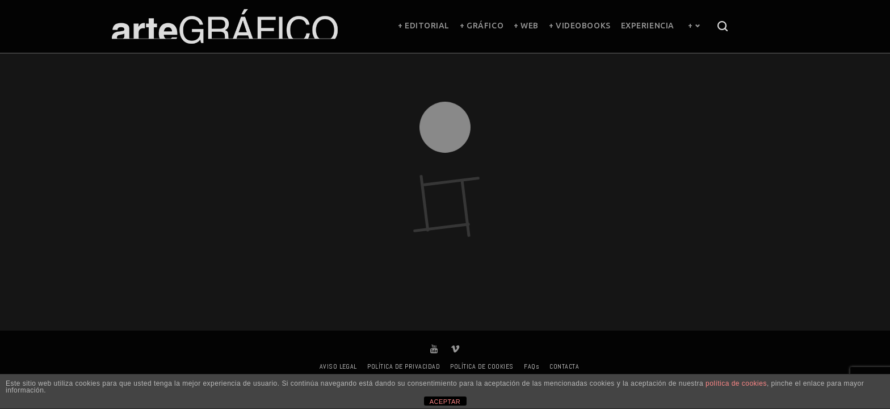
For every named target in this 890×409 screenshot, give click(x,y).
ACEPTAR (445, 401)
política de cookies (736, 383)
